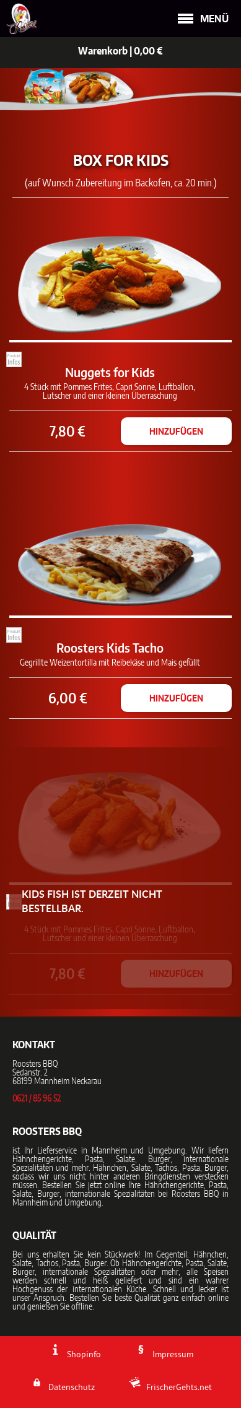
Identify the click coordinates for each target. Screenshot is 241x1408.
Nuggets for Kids (110, 372)
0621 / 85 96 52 (36, 1099)
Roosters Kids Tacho (110, 648)
